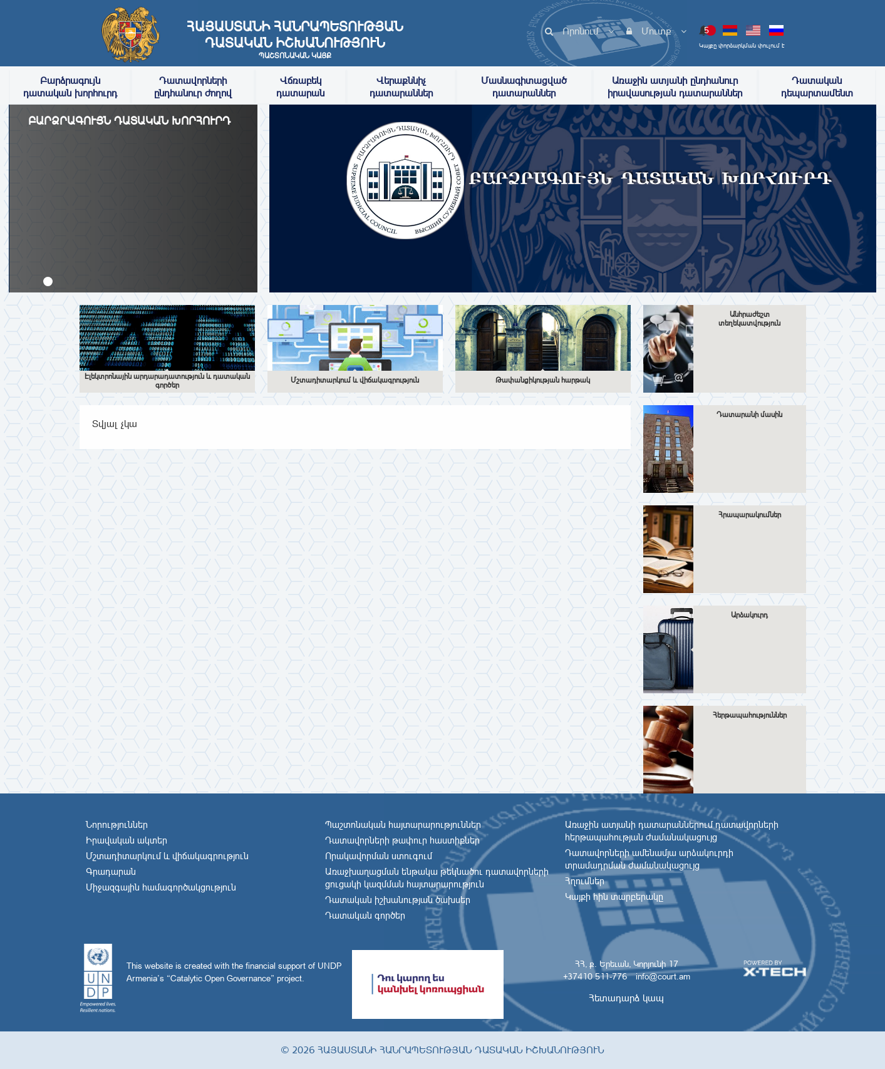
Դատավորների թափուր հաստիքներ (402, 840)
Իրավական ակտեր (126, 840)
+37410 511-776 (595, 976)
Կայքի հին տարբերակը (614, 896)
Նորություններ (117, 824)
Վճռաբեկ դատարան (300, 87)
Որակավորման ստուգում (378, 856)
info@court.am (663, 976)
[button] (48, 281)
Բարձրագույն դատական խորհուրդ (70, 87)
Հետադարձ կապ (626, 998)
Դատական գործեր (365, 915)
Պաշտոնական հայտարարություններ (403, 824)
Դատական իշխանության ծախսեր (397, 900)
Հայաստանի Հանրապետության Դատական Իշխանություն (295, 39)
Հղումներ (584, 881)
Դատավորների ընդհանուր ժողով (193, 87)
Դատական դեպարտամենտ (817, 87)
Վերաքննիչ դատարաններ (401, 87)
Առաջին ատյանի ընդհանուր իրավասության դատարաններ (675, 87)
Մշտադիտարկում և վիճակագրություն (167, 856)
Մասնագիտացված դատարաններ (524, 87)
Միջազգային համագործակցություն (161, 887)
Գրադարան (111, 871)
